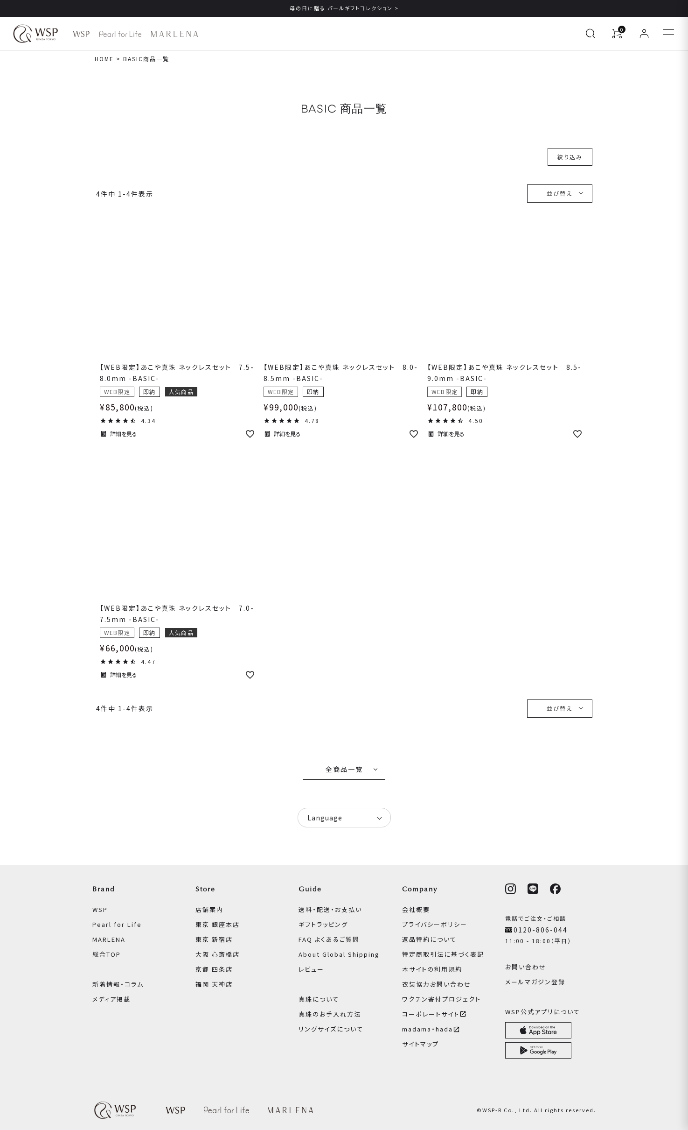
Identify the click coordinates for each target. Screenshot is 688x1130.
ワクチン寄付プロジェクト (441, 999)
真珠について (319, 999)
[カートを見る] (617, 33)
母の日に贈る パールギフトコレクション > (344, 8)
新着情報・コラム (118, 984)
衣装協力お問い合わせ (436, 984)
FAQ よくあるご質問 (329, 939)
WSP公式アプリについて (542, 1011)
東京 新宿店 (214, 939)
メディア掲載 (111, 999)
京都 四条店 (214, 969)
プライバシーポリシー (434, 924)
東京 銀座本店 (217, 924)
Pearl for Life (117, 924)
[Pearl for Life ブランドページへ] (120, 34)
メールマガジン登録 (535, 981)
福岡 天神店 (214, 984)
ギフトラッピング (323, 924)
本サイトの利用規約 (432, 969)
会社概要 (416, 909)
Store (205, 889)
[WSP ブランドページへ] (81, 34)
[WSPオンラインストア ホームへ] (35, 33)
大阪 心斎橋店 (217, 954)
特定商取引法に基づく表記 (443, 954)
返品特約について (429, 939)
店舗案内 (209, 909)
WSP (100, 909)
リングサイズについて (331, 1028)
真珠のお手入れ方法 (330, 1014)
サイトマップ (420, 1043)
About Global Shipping (339, 954)
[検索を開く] (590, 33)
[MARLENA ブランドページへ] (174, 34)
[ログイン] (644, 33)
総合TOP (106, 954)
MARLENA (108, 939)
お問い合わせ (525, 966)
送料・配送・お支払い (330, 909)
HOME (104, 59)
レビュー (311, 969)
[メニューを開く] (668, 33)
